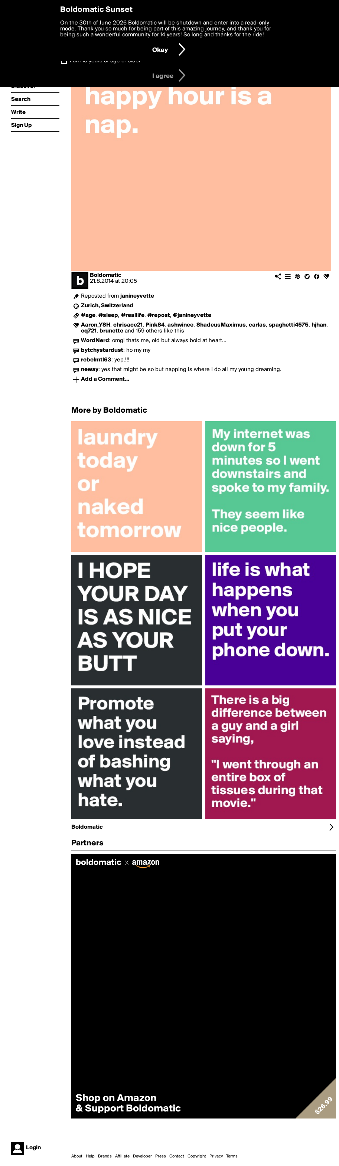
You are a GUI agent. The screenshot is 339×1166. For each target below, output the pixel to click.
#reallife (132, 315)
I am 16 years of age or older (105, 61)
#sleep (108, 315)
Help (90, 1156)
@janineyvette (192, 315)
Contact (176, 1156)
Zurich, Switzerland (107, 306)
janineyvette (137, 296)
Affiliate (122, 1156)
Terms (232, 1156)
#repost (158, 315)
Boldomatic (105, 275)
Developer (142, 1156)
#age (88, 315)
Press (160, 1156)
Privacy (216, 1156)
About (76, 1156)
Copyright (197, 1156)
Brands (105, 1156)
